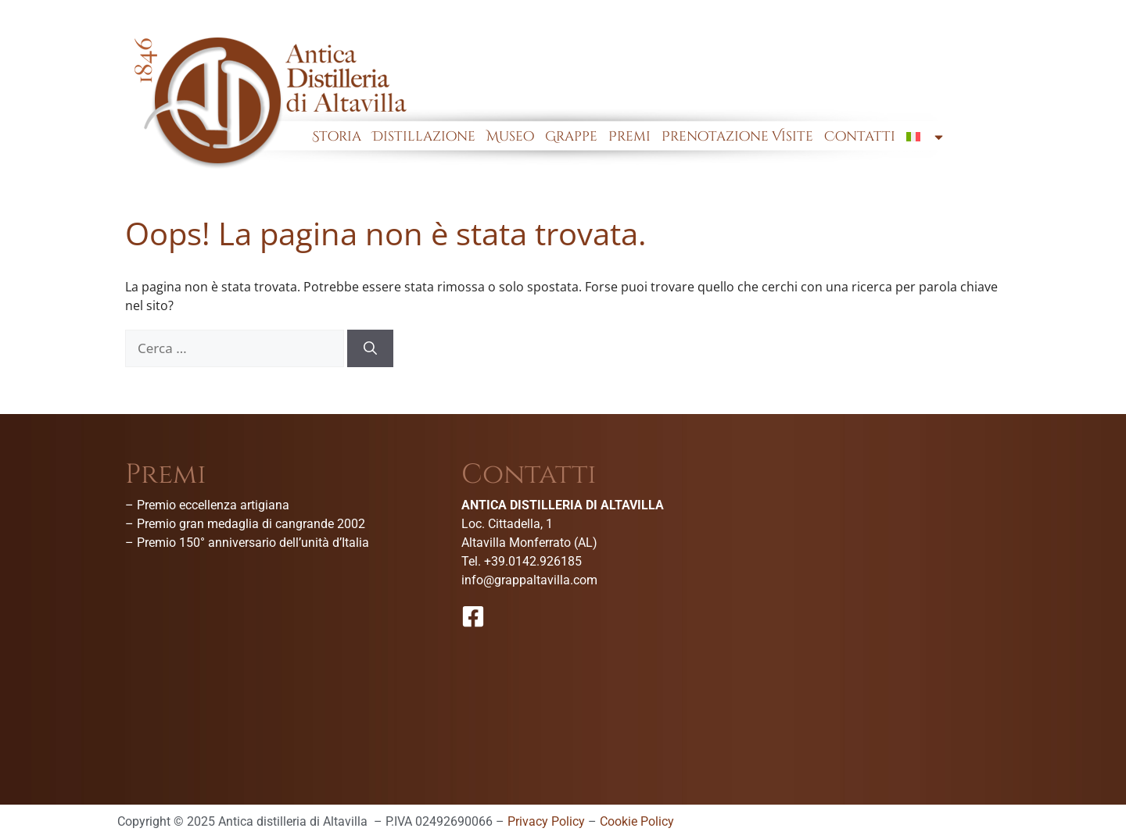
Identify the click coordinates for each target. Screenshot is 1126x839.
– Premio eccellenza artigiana (207, 505)
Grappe (571, 136)
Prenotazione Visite (737, 136)
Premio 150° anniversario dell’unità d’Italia (253, 542)
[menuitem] (926, 137)
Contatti (859, 136)
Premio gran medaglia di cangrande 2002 (251, 523)
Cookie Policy (637, 821)
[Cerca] (370, 348)
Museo (510, 136)
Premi (629, 136)
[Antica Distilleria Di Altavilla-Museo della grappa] (899, 578)
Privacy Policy (546, 821)
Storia (336, 136)
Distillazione (423, 136)
